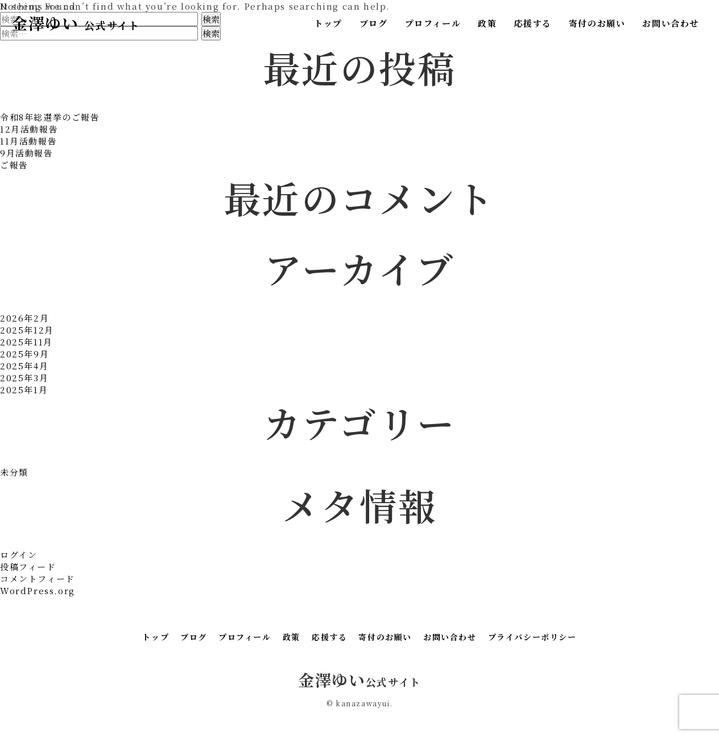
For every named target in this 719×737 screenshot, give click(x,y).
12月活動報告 (29, 129)
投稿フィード (28, 567)
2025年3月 (24, 378)
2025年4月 (24, 366)
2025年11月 (26, 342)
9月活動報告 (26, 153)
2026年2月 (24, 318)
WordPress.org (37, 590)
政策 (487, 23)
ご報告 (14, 165)
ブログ (374, 23)
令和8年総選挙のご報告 (50, 117)
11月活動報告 (28, 141)
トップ (328, 23)
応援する (532, 23)
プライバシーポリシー (532, 637)
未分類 (14, 472)
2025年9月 (24, 354)
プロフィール (433, 23)
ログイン (18, 555)
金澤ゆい (75, 22)
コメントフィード (37, 578)
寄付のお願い (597, 23)
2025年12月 (27, 330)
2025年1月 (24, 390)
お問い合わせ (670, 23)
